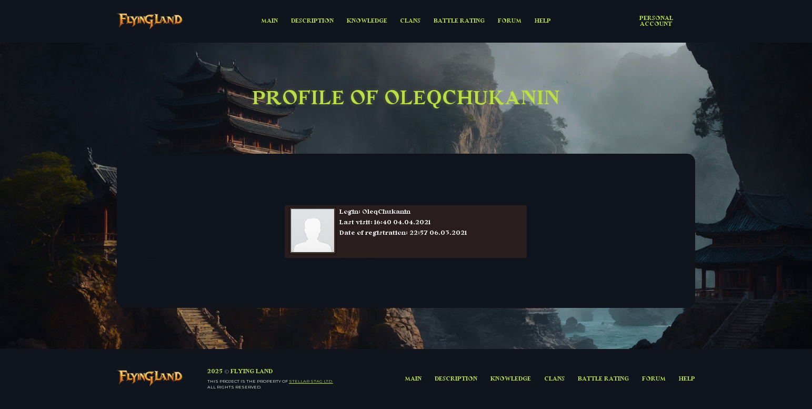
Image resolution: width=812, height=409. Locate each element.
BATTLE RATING (459, 20)
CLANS (410, 20)
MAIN (269, 20)
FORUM (510, 20)
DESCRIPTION (312, 20)
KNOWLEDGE (367, 20)
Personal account (656, 21)
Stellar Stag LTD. (311, 381)
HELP (543, 20)
